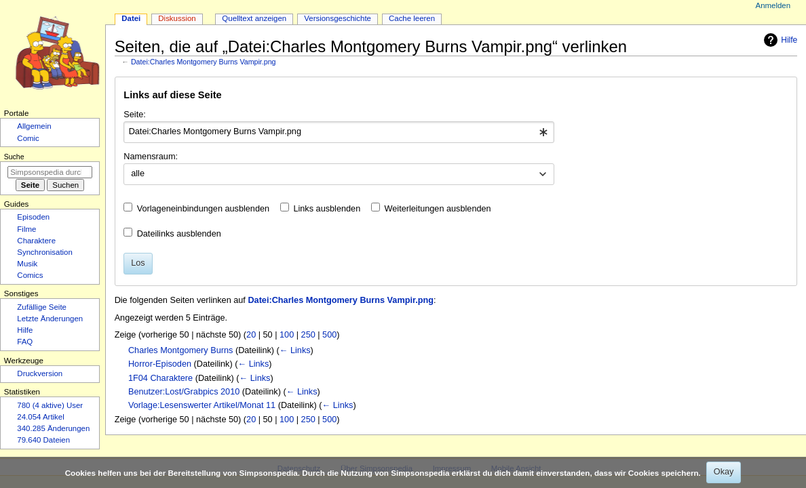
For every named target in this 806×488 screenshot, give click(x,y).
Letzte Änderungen (50, 318)
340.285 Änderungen (53, 428)
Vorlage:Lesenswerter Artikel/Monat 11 (201, 405)
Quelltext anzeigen (254, 18)
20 (251, 335)
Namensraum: (150, 156)
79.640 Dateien (43, 440)
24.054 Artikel (40, 417)
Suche (14, 156)
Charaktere (36, 241)
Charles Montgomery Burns (180, 350)
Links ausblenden (326, 209)
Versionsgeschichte (337, 18)
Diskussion (176, 18)
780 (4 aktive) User (50, 405)
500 (329, 335)
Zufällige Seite (41, 307)
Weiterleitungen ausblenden (438, 209)
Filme (26, 229)
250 (308, 335)
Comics (30, 275)
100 (287, 335)
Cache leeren (412, 18)
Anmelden (773, 5)
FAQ (25, 342)
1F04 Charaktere (160, 378)
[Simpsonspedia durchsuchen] (49, 172)
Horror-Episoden (159, 364)
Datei (130, 18)
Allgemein (34, 126)
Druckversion (39, 373)
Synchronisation (45, 252)
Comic (28, 138)
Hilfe (779, 40)
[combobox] (338, 132)
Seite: (134, 114)
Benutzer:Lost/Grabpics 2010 (183, 391)
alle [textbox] (138, 173)
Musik (27, 264)
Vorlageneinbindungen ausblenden (203, 209)
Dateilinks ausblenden (179, 234)
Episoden (33, 217)
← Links (295, 350)
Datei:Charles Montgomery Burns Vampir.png (203, 62)
